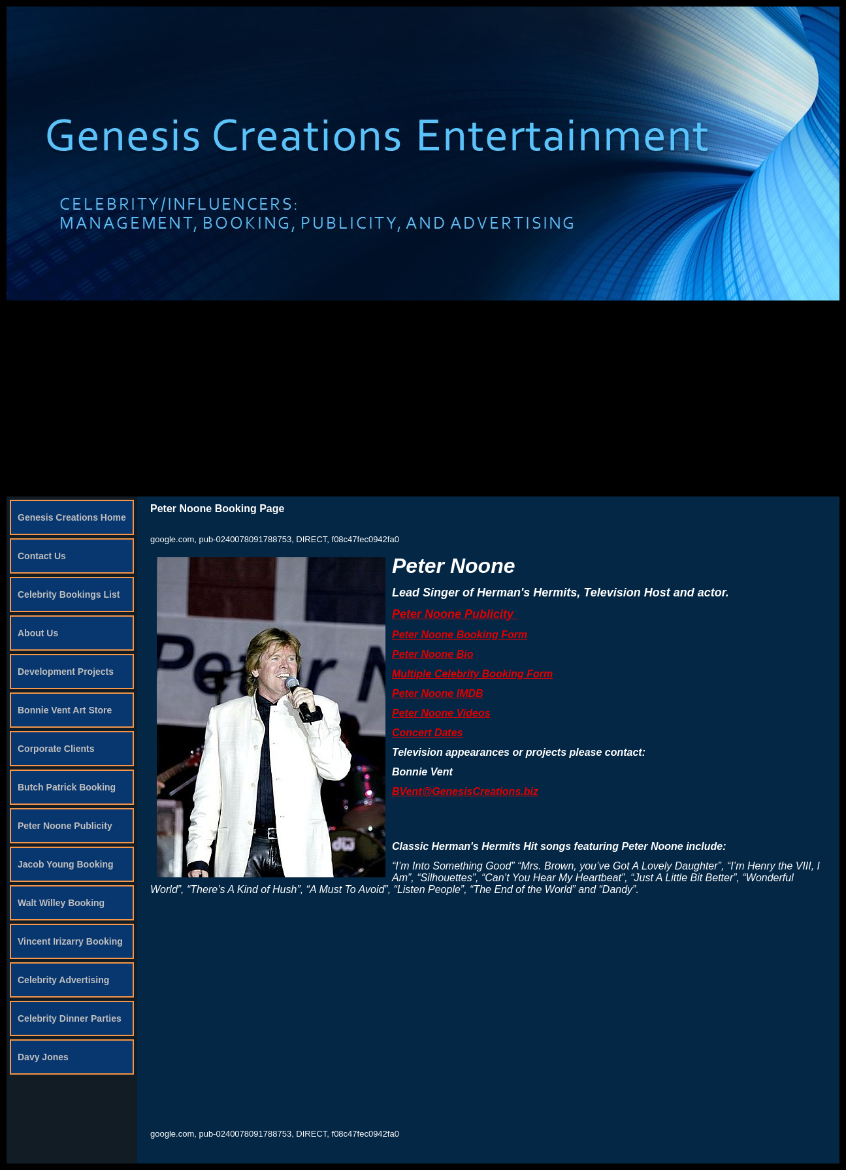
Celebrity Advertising (63, 980)
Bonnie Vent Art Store (65, 710)
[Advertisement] (423, 398)
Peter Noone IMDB (437, 693)
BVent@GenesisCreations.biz (465, 791)
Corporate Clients (56, 748)
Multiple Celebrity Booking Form (472, 673)
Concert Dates (427, 732)
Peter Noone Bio (432, 654)
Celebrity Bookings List (69, 594)
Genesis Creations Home (72, 517)
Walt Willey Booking (61, 903)
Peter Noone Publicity (65, 826)
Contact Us (42, 556)
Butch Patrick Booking (67, 787)
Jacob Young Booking (66, 864)
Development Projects (66, 671)
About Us (38, 633)
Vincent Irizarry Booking (70, 941)
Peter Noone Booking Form (459, 634)
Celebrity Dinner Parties (70, 1018)
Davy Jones (43, 1057)
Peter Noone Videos (441, 713)
